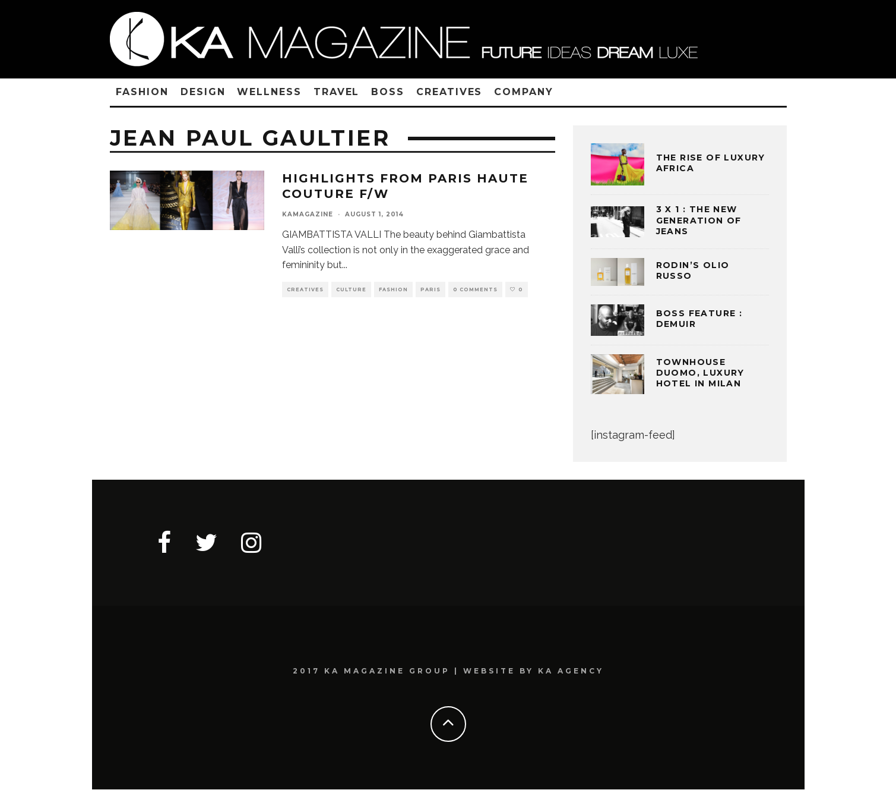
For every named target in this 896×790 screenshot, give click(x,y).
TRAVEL (337, 91)
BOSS (387, 91)
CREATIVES (449, 91)
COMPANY (523, 91)
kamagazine (307, 214)
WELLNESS (269, 91)
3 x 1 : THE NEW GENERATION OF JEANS (699, 220)
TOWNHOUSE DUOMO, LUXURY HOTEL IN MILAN (700, 373)
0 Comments (475, 289)
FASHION (142, 91)
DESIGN (203, 91)
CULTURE (351, 289)
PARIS (430, 289)
